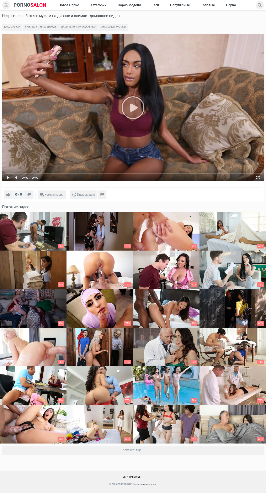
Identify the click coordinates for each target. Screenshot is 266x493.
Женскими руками (113, 27)
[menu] (6, 5)
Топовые (208, 5)
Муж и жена (12, 27)
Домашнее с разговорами (78, 27)
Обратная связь (132, 477)
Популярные (180, 5)
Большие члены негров (41, 27)
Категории (98, 5)
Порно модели (129, 5)
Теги (155, 5)
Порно (231, 5)
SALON (30, 5)
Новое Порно (69, 5)
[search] (260, 5)
